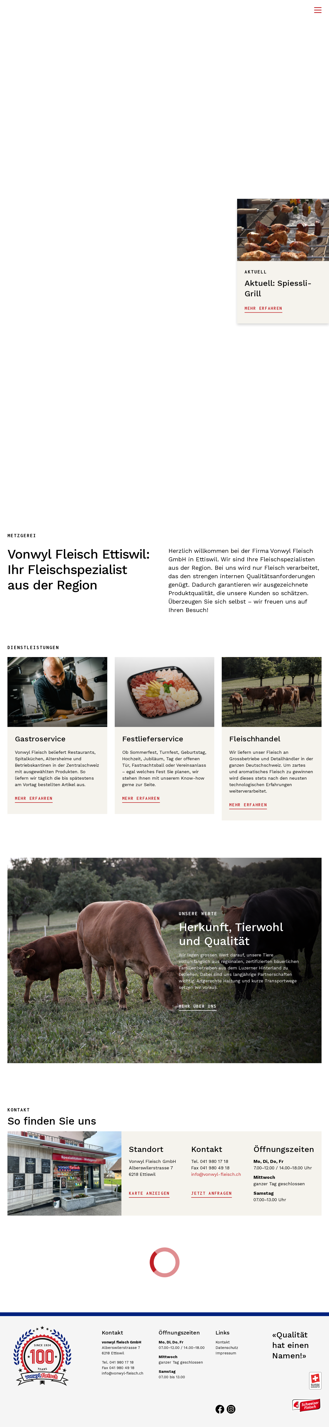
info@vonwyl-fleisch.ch (216, 1174)
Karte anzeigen (149, 1193)
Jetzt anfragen (211, 1193)
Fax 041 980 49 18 (118, 1368)
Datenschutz (227, 1347)
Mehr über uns (198, 1006)
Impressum (226, 1353)
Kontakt (223, 1342)
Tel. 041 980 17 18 (118, 1362)
